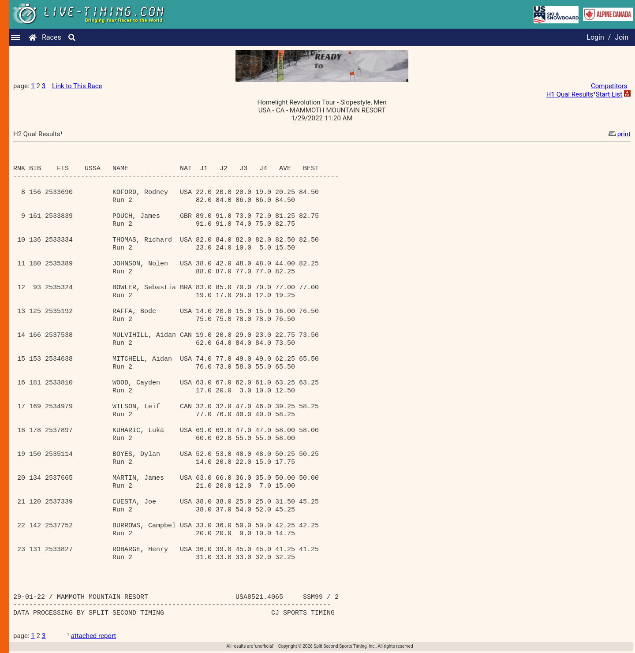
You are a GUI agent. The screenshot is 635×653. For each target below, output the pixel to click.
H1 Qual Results (569, 94)
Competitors (609, 86)
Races (51, 37)
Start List (609, 94)
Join (621, 37)
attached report (93, 636)
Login (595, 37)
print (619, 134)
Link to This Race (77, 86)
